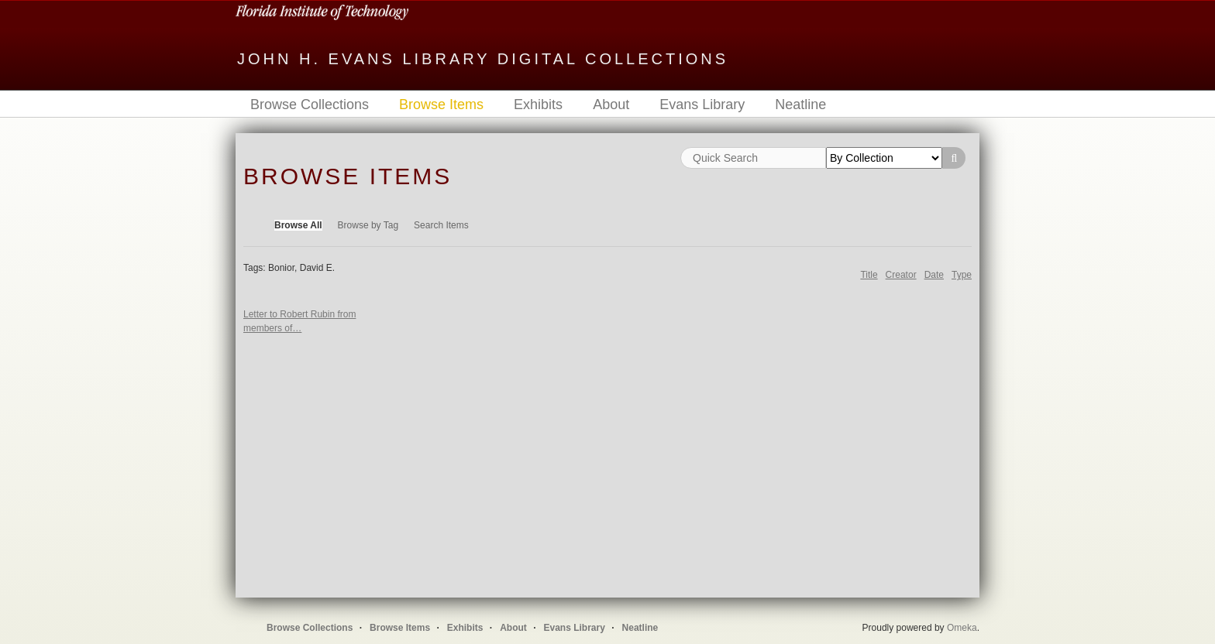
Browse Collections (309, 104)
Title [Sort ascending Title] (868, 274)
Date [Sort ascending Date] (934, 274)
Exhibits (538, 104)
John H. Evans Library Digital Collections (482, 58)
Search (953, 158)
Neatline (800, 104)
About (611, 104)
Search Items (441, 225)
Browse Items (441, 104)
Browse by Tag (368, 225)
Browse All (298, 225)
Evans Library (702, 104)
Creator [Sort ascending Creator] (901, 274)
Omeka (962, 627)
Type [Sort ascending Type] (962, 274)
